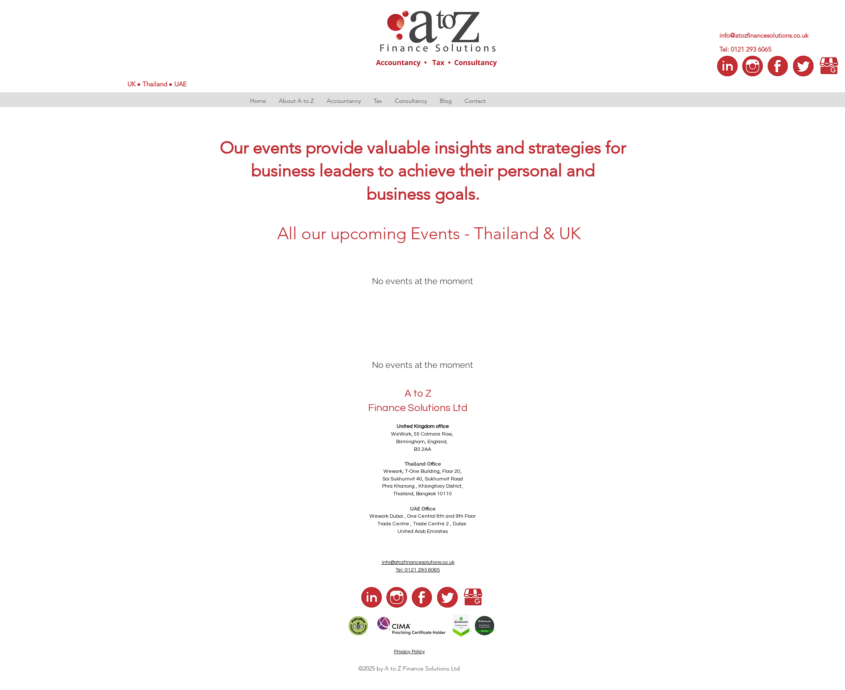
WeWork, (402, 434)
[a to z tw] (803, 66)
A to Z (418, 393)
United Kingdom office (422, 426)
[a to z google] (828, 66)
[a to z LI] (727, 66)
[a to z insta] (752, 66)
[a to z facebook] (778, 66)
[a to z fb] (422, 597)
